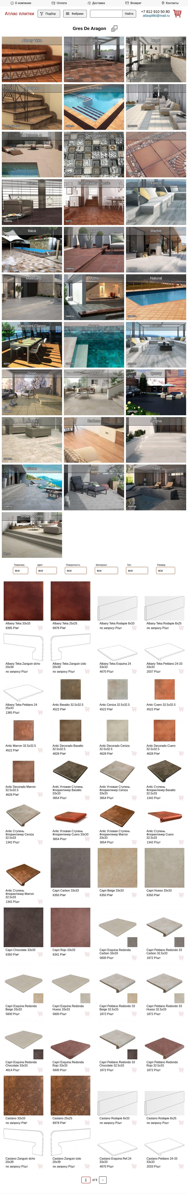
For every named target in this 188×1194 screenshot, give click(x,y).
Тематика (19, 565)
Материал (101, 565)
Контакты (169, 3)
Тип (129, 565)
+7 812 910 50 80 (155, 12)
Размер (161, 565)
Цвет (40, 565)
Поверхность (73, 565)
